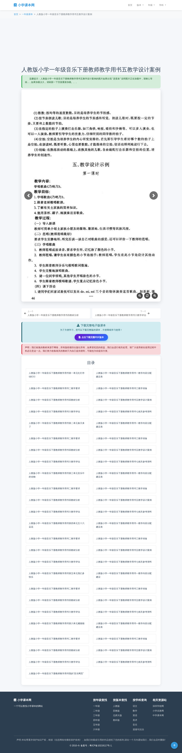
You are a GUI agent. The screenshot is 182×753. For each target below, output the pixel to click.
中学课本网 (158, 715)
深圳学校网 (158, 706)
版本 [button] (139, 5)
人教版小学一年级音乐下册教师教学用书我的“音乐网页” (56, 673)
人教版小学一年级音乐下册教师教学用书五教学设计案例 (124, 400)
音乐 (135, 725)
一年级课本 (27, 14)
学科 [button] (161, 5)
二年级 (96, 711)
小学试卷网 (158, 711)
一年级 (96, 706)
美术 (135, 720)
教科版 (116, 720)
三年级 (96, 715)
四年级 (96, 720)
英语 (135, 715)
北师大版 (117, 715)
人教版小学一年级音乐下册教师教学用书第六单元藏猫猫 (56, 623)
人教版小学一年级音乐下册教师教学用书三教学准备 (121, 388)
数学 (135, 711)
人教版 (116, 706)
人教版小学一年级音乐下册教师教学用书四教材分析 (54, 400)
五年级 (96, 725)
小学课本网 (24, 5)
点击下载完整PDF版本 (91, 337)
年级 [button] (150, 5)
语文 (135, 706)
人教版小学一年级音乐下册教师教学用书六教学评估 (54, 411)
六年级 (96, 729)
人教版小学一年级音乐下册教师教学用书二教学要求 (54, 388)
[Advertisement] (91, 42)
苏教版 (116, 711)
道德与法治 (138, 729)
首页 (130, 5)
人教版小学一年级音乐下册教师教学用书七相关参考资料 (124, 411)
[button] (28, 195)
